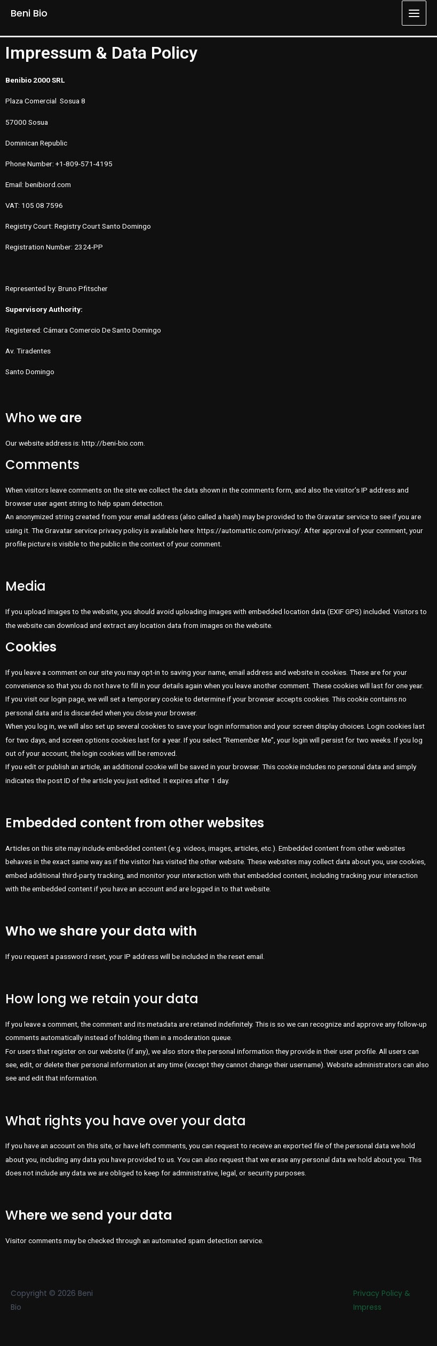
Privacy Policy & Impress (381, 1300)
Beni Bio (29, 13)
